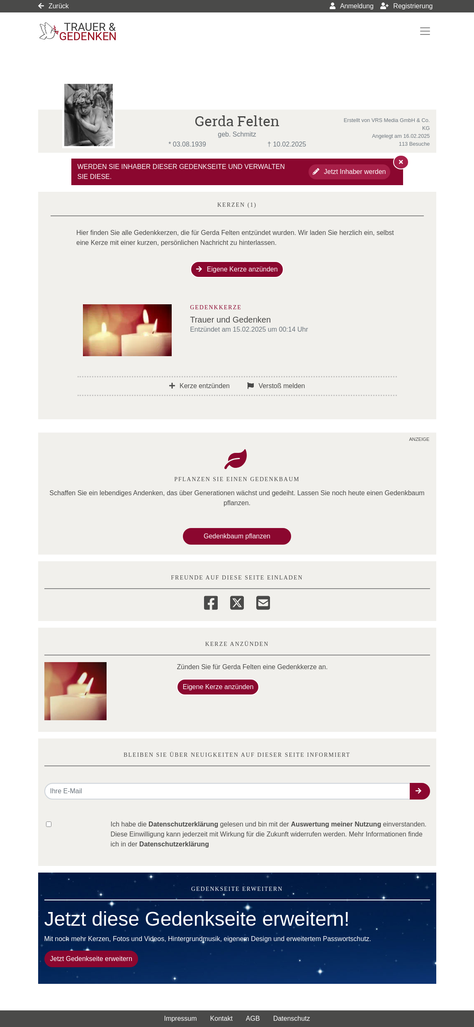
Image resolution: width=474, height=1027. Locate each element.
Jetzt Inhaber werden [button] (349, 171)
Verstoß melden (276, 385)
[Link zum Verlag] (109, 31)
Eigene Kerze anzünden (236, 269)
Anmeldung (352, 6)
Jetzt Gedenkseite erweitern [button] (91, 958)
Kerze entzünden (199, 385)
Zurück (53, 6)
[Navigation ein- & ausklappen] (425, 31)
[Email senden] (227, 791)
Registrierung (406, 6)
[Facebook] (211, 601)
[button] (420, 791)
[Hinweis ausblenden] (401, 162)
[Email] (263, 601)
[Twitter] (237, 601)
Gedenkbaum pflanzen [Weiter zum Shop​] (237, 536)
